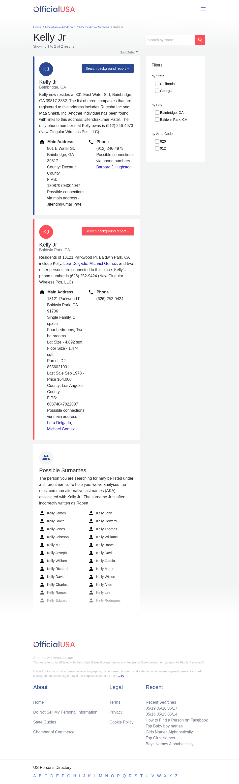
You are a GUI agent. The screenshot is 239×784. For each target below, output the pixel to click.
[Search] (170, 40)
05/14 (172, 714)
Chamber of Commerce (53, 732)
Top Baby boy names (164, 726)
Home (38, 702)
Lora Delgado (75, 263)
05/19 (150, 708)
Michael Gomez (103, 263)
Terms (115, 702)
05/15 (161, 714)
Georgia (166, 91)
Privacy (116, 712)
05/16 (150, 714)
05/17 (172, 708)
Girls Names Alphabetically (169, 732)
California (167, 84)
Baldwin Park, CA (173, 119)
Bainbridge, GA (172, 112)
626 (163, 141)
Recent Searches (161, 702)
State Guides (44, 722)
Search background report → (108, 68)
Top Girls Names (160, 738)
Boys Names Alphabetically (169, 744)
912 (163, 148)
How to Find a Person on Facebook (177, 720)
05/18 (161, 708)
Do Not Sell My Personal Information (65, 712)
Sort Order (127, 52)
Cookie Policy (122, 722)
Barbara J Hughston (113, 167)
